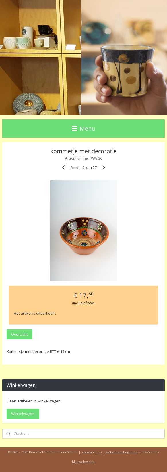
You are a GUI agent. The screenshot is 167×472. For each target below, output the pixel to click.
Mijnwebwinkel (83, 461)
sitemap (87, 452)
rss (100, 452)
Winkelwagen (23, 413)
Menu (83, 128)
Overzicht (19, 334)
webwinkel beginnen (122, 452)
